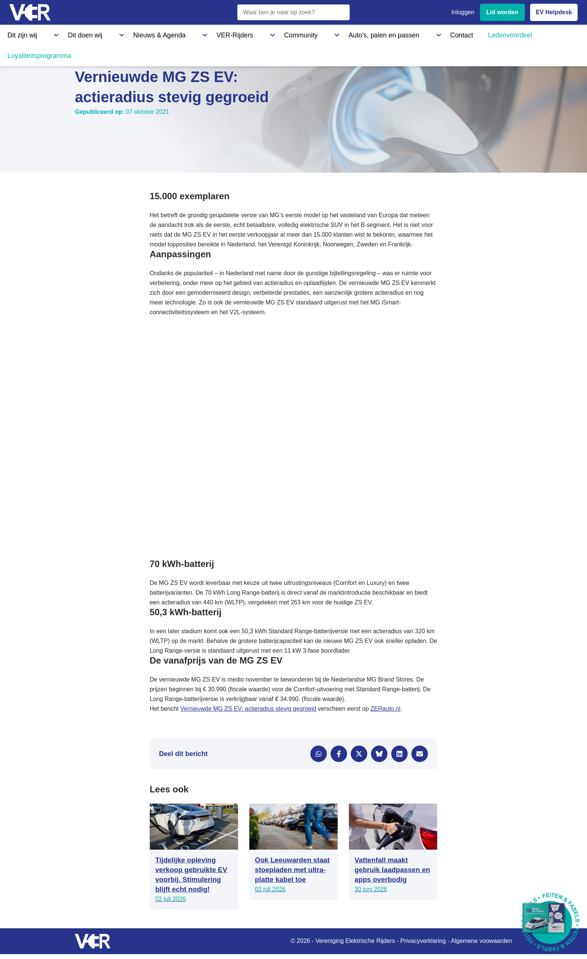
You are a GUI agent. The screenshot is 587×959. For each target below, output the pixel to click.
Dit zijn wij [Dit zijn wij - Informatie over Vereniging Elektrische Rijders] (20, 33)
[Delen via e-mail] (419, 754)
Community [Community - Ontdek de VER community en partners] (211, 33)
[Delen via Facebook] (339, 754)
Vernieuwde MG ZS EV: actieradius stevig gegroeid (248, 708)
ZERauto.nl (386, 708)
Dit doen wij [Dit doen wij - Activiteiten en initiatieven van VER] (62, 33)
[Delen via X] (359, 754)
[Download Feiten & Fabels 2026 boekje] (550, 922)
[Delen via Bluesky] (379, 754)
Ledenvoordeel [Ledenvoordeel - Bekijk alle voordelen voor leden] (368, 33)
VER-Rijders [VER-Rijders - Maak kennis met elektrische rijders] (167, 33)
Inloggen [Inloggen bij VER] (462, 12)
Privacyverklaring (423, 941)
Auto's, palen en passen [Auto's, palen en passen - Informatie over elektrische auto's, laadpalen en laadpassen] (271, 33)
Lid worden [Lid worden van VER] (502, 12)
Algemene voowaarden (481, 941)
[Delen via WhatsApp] (318, 754)
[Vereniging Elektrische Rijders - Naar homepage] (30, 12)
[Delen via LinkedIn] (399, 754)
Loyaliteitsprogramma (429, 33)
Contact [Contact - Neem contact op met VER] (325, 33)
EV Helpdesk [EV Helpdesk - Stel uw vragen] (554, 12)
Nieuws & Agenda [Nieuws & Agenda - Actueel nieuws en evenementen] (114, 33)
